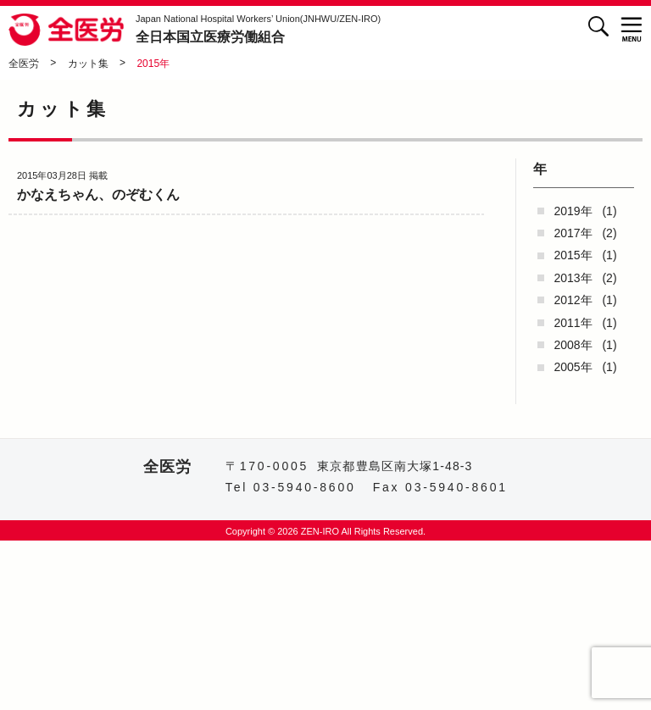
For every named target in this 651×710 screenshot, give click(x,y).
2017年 (573, 233)
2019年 (573, 211)
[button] (632, 29)
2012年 (573, 300)
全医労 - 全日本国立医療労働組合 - (67, 30)
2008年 (573, 345)
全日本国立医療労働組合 (258, 29)
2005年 (573, 367)
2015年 (573, 255)
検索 (598, 26)
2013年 (573, 278)
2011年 (573, 323)
